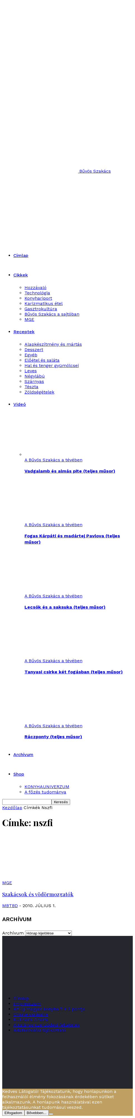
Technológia (37, 292)
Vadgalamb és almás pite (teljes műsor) (69, 471)
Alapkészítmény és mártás (53, 344)
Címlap (20, 255)
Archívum (23, 754)
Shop (18, 774)
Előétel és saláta (42, 360)
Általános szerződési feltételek (46, 1025)
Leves (30, 370)
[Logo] (53, 205)
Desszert (33, 349)
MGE (29, 319)
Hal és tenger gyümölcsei (51, 365)
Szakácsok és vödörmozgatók (37, 894)
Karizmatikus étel (43, 303)
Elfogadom (13, 1113)
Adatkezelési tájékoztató (39, 1030)
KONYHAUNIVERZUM (46, 786)
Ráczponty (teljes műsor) (53, 736)
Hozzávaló (35, 287)
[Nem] (51, 1114)
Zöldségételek (39, 392)
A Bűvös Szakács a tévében (53, 460)
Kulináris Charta (30, 1019)
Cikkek (20, 275)
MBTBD (10, 905)
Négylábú (34, 376)
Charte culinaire (30, 1014)
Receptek (24, 331)
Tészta (31, 386)
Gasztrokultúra (40, 308)
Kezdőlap (12, 807)
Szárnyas (34, 381)
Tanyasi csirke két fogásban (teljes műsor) (73, 671)
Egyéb (30, 354)
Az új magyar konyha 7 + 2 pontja (49, 1009)
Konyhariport (38, 298)
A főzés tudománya (45, 792)
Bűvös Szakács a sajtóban (51, 314)
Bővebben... (36, 1113)
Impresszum (27, 1003)
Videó (19, 404)
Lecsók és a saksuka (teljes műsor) (64, 607)
